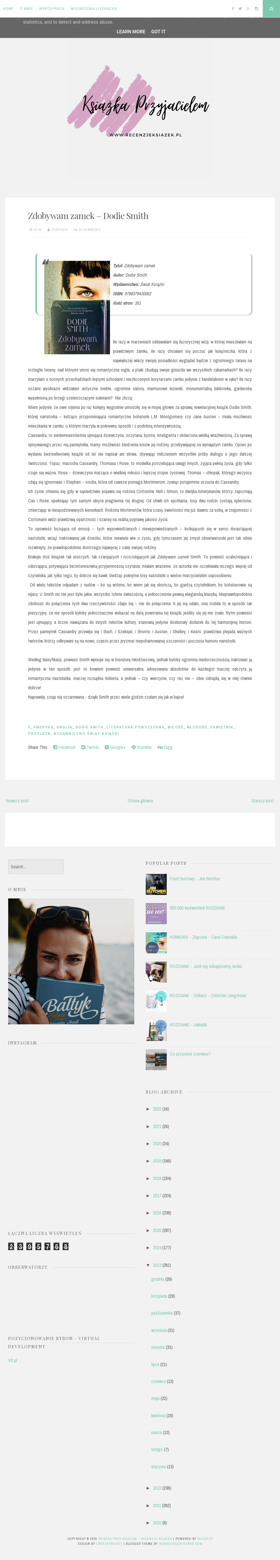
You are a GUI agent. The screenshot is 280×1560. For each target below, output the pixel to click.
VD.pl (12, 1360)
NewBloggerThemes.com (180, 1544)
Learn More (131, 31)
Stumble (142, 747)
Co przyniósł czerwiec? (190, 1054)
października (162, 1313)
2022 (157, 1109)
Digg (165, 747)
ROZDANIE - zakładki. (189, 1024)
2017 (157, 1195)
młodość (197, 727)
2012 (157, 1488)
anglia (64, 727)
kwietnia (158, 1415)
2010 (157, 1522)
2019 (157, 1161)
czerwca (158, 1381)
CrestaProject (109, 1544)
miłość (176, 727)
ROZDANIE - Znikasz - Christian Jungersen (208, 995)
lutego (157, 1449)
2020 (157, 1143)
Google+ (115, 747)
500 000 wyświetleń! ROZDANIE (197, 908)
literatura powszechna (135, 727)
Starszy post (262, 800)
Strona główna (140, 800)
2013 (157, 1265)
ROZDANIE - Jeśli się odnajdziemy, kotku (206, 966)
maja (155, 1398)
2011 (157, 1505)
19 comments (90, 230)
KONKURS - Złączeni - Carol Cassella (203, 937)
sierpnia (158, 1347)
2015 (157, 1230)
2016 (157, 1213)
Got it (158, 31)
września (158, 1330)
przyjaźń (39, 733)
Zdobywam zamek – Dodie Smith (88, 215)
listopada (159, 1296)
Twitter (90, 747)
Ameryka (43, 727)
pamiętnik (221, 727)
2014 (157, 1247)
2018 (157, 1178)
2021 (157, 1126)
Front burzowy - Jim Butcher (195, 878)
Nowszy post (17, 800)
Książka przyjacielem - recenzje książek (135, 1539)
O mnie (26, 8)
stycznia (158, 1466)
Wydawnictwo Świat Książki (86, 733)
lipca (155, 1364)
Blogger (205, 1539)
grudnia (157, 1279)
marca (156, 1432)
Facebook (64, 747)
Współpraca (52, 8)
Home (8, 8)
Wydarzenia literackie (94, 8)
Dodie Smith (89, 727)
